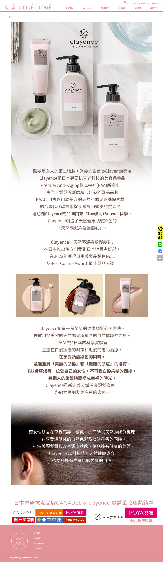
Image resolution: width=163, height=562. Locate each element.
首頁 (10, 17)
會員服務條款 (39, 543)
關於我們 (37, 533)
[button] (67, 7)
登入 (133, 4)
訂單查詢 (152, 4)
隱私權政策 (38, 548)
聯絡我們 (37, 538)
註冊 (142, 4)
